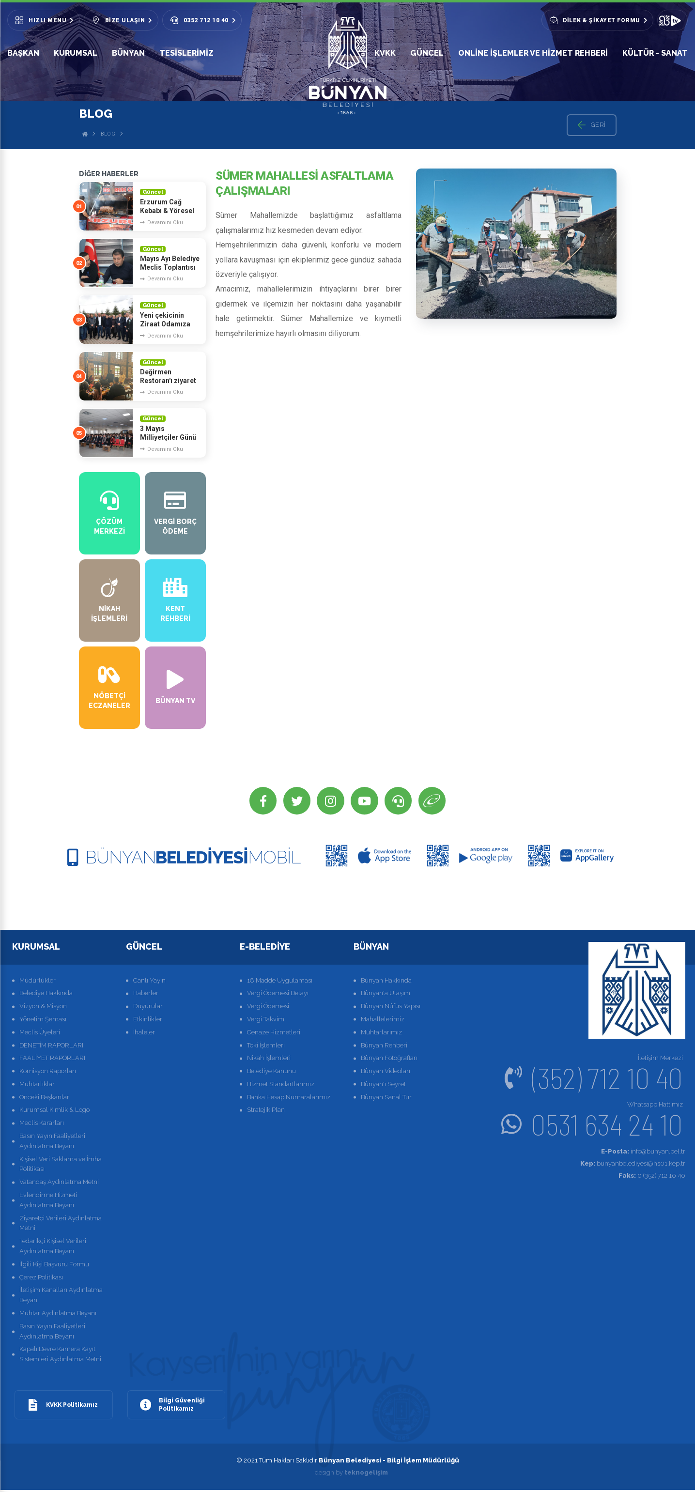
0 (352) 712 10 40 (651, 1177)
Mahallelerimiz (382, 1020)
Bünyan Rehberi (384, 1046)
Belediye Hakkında (46, 995)
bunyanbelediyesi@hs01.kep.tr (632, 1165)
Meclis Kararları (41, 1124)
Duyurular (148, 1008)
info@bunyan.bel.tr (643, 1153)
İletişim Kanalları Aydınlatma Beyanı (61, 1297)
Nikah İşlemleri (269, 1059)
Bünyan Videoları (385, 1073)
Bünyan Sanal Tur (386, 1098)
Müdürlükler (37, 981)
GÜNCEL (427, 53)
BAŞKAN (23, 55)
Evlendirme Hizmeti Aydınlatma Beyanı (48, 1202)
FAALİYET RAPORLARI (52, 1059)
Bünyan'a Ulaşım (385, 995)
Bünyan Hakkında (386, 981)
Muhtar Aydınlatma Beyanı (57, 1315)
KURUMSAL (75, 53)
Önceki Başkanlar (44, 1098)
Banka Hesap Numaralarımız (288, 1098)
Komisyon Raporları (47, 1073)
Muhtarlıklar (37, 1085)
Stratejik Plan (266, 1111)
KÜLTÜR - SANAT (655, 53)
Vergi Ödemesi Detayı (278, 995)
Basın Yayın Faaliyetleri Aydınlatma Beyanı (52, 1143)
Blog (108, 134)
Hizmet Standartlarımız (280, 1085)
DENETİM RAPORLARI (51, 1046)
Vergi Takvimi (266, 1020)
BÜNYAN (128, 53)
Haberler (145, 995)
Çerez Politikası (41, 1278)
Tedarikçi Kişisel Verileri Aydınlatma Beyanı (52, 1248)
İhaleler (144, 1033)
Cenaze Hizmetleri (273, 1033)
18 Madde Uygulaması (279, 981)
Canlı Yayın (149, 981)
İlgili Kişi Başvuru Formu (54, 1265)
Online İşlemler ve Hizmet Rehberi (533, 53)
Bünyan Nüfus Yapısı (390, 1008)
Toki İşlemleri (266, 1046)
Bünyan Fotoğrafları (389, 1059)
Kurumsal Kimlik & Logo (54, 1111)
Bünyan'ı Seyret (383, 1085)
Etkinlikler (147, 1020)
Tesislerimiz (186, 53)
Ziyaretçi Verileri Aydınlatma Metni (60, 1224)
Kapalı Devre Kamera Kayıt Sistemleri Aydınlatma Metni (60, 1356)
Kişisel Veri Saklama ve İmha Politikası (60, 1165)
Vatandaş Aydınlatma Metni (59, 1183)
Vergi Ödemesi (268, 1008)
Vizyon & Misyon (43, 1008)
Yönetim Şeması (42, 1020)
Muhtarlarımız (381, 1033)
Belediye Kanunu (271, 1073)
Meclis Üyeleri (39, 1033)
